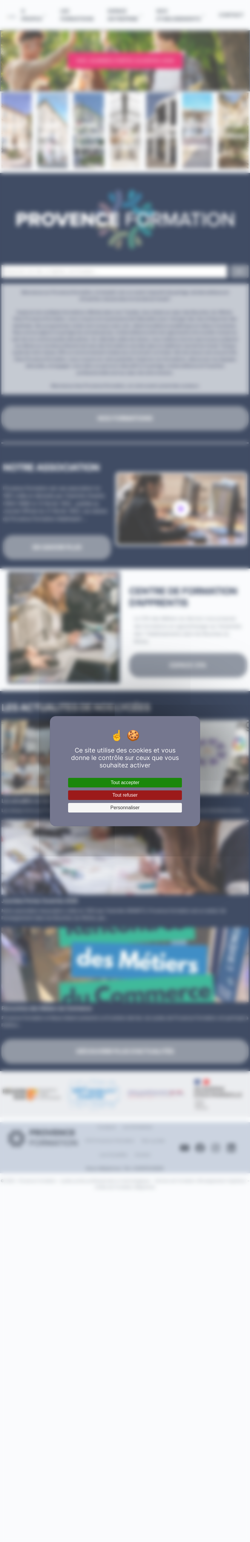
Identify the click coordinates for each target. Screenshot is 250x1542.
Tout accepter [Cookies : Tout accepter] (125, 782)
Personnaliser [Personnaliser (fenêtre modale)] (125, 807)
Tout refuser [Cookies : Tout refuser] (124, 795)
